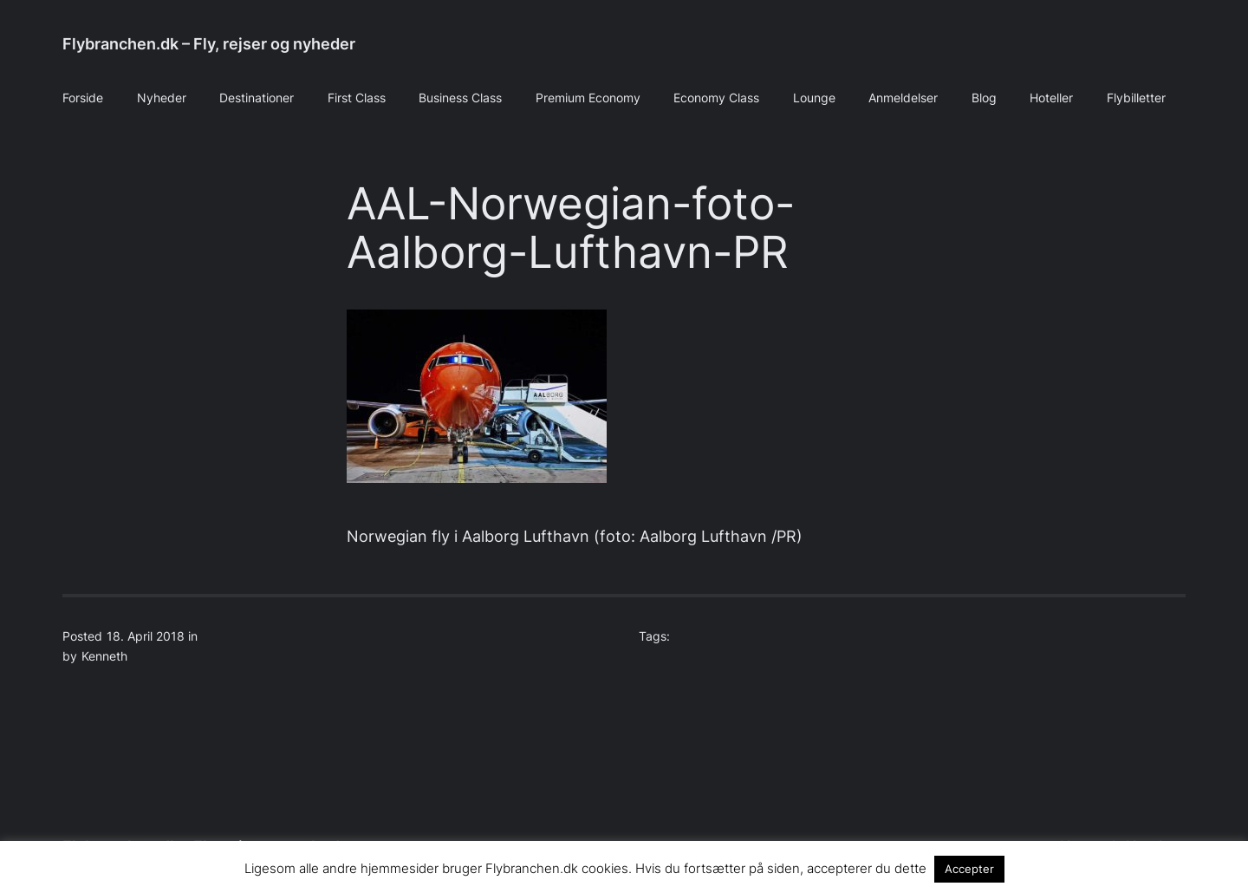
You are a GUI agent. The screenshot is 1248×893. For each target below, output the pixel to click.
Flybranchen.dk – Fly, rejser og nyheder (208, 44)
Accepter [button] (969, 869)
